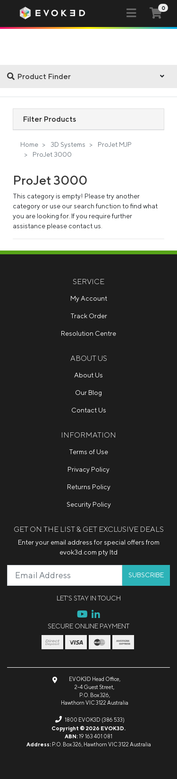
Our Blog (88, 392)
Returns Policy (88, 487)
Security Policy (89, 504)
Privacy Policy (88, 469)
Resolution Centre (88, 333)
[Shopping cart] (155, 13)
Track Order (88, 316)
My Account (88, 298)
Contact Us (88, 410)
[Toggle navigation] (131, 13)
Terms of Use (88, 452)
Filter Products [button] (49, 119)
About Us (88, 375)
